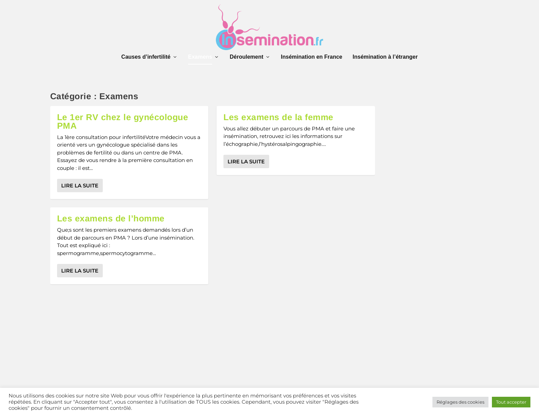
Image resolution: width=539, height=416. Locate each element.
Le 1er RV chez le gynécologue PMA (122, 121)
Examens (200, 57)
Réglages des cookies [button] (460, 402)
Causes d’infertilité (145, 57)
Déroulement (246, 57)
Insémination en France (311, 57)
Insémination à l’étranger (385, 57)
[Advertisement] (212, 352)
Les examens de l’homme (111, 218)
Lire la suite (79, 185)
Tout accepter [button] (511, 402)
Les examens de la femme (278, 117)
